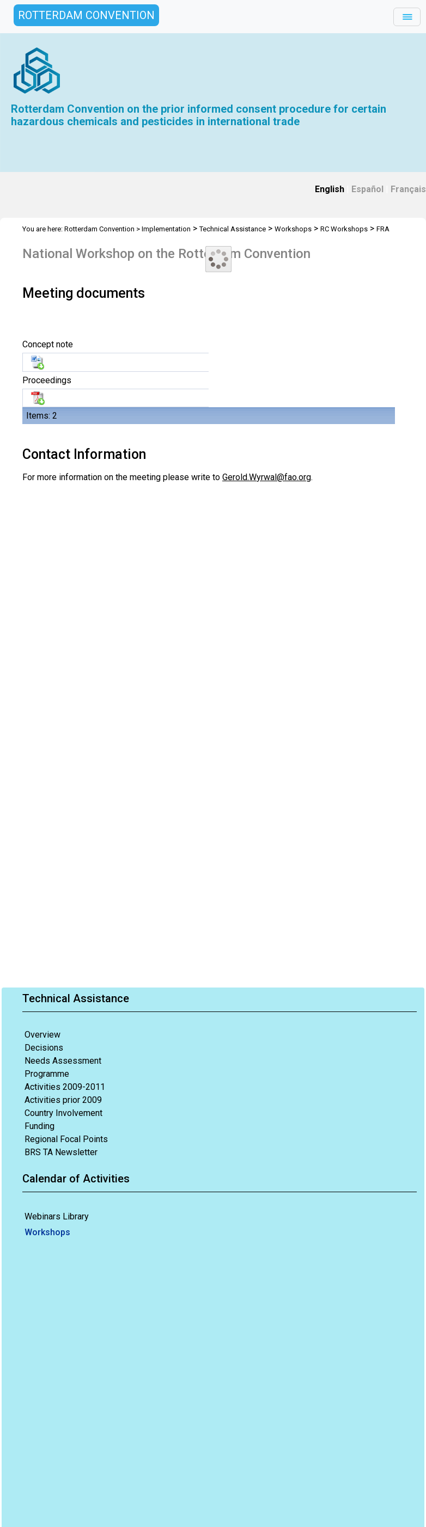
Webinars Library (57, 1216)
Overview (42, 1034)
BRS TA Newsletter (61, 1152)
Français (408, 189)
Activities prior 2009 (63, 1100)
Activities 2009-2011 (65, 1087)
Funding (39, 1126)
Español (367, 189)
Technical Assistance (232, 229)
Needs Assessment (63, 1061)
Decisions (44, 1047)
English (329, 189)
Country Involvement (63, 1113)
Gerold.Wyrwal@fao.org (266, 477)
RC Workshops (344, 229)
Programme (47, 1074)
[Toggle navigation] (407, 17)
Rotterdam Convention (99, 229)
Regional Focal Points (66, 1139)
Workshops (47, 1232)
